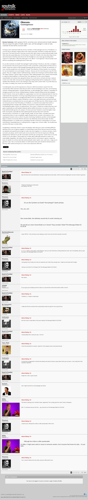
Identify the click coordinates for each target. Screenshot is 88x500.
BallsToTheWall (36, 28)
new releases (17, 18)
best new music (33, 18)
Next (85, 169)
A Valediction (79, 63)
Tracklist (30, 34)
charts (11, 15)
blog (28, 15)
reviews (4, 15)
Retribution (67, 63)
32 (82, 169)
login (2, 18)
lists (23, 15)
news (17, 15)
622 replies (37, 29)
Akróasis (67, 76)
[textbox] (75, 18)
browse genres (8, 18)
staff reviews (25, 18)
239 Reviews (45, 28)
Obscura (26, 22)
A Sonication (79, 76)
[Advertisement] (18, 105)
